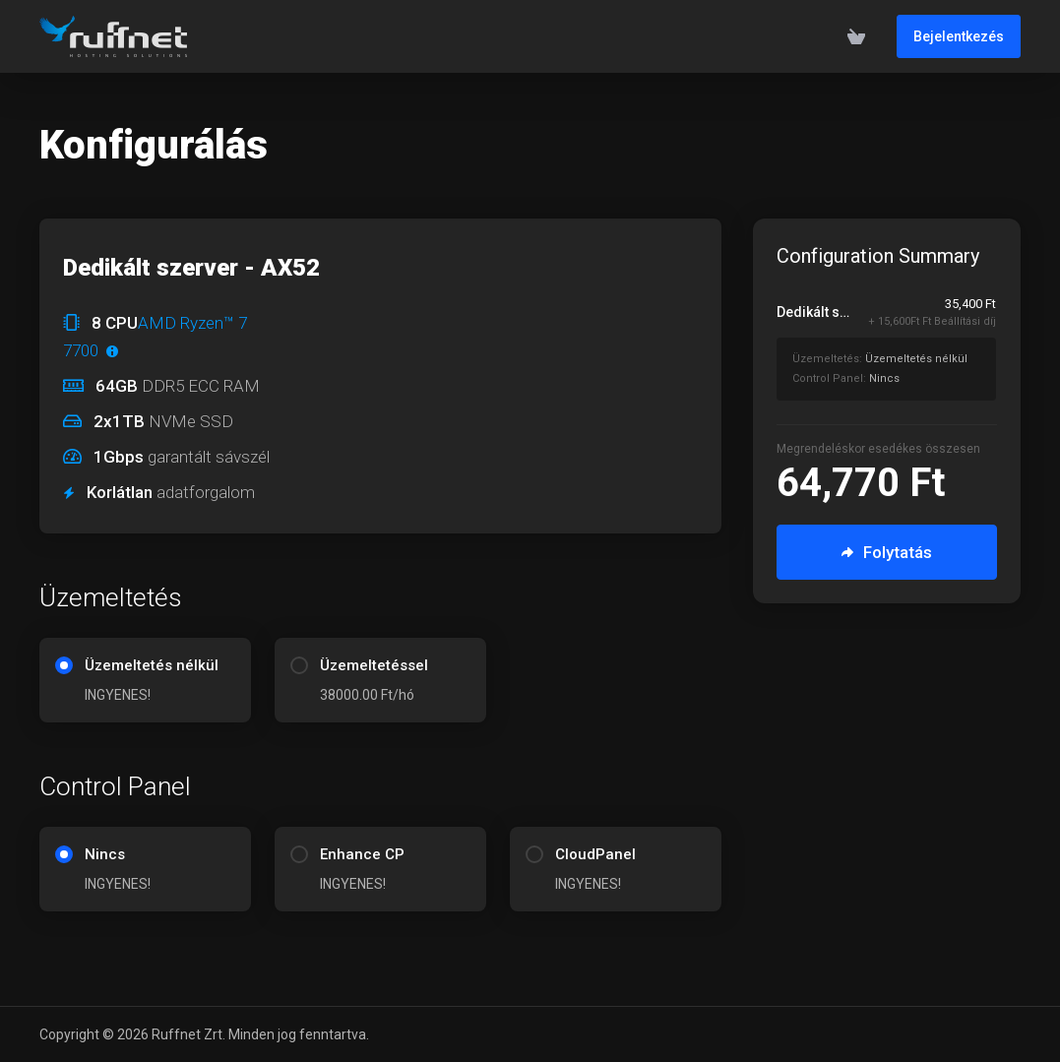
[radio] (64, 665)
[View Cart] (856, 36)
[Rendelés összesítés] (898, 347)
